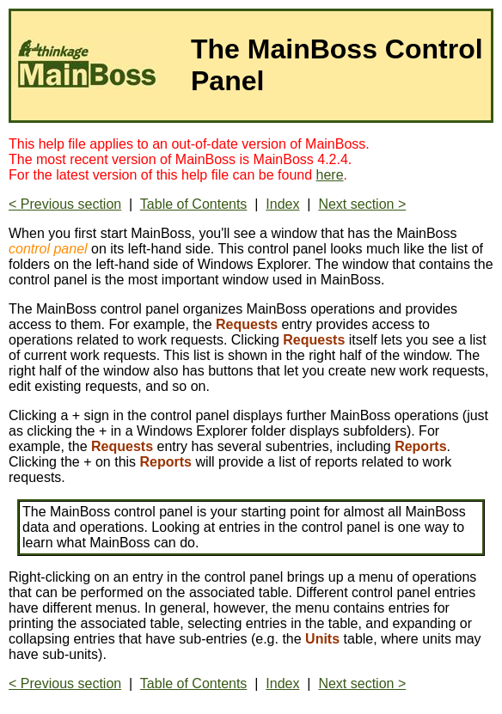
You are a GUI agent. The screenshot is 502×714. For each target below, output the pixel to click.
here (330, 175)
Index (282, 204)
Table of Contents (194, 204)
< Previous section (65, 204)
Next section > (362, 204)
